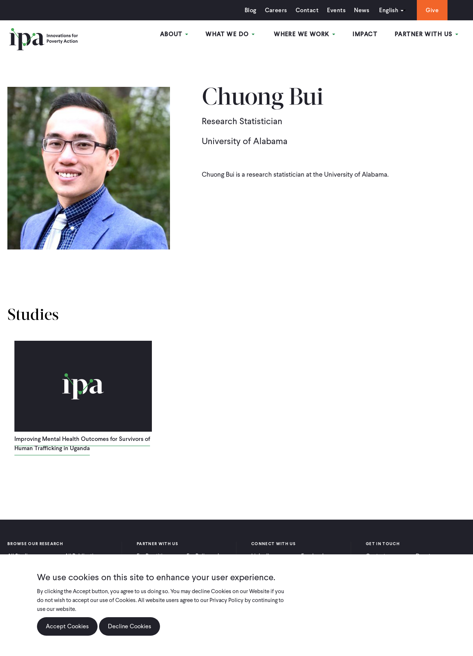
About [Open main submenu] (204, 36)
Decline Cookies (129, 626)
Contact (287, 10)
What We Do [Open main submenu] (254, 36)
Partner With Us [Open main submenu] (432, 36)
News (342, 10)
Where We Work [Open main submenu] (321, 36)
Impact (376, 36)
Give (412, 10)
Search (446, 10)
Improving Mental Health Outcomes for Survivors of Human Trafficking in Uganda (82, 443)
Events (316, 10)
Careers (256, 10)
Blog (231, 10)
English (369, 10)
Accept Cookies (67, 626)
